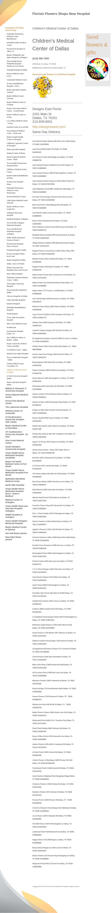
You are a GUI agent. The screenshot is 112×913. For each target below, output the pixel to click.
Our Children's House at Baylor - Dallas (16, 338)
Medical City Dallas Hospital (17, 354)
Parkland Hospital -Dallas (16, 250)
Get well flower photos (16, 533)
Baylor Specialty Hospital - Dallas (17, 383)
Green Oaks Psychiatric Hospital (16, 318)
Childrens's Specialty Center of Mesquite (17, 144)
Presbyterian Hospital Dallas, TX (15, 332)
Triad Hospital (12, 314)
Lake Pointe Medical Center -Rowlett (17, 201)
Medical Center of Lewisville (17, 127)
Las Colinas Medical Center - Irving (17, 122)
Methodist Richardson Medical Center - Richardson (15, 190)
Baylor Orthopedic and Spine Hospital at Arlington (17, 56)
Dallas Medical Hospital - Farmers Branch (16, 239)
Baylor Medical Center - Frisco (16, 75)
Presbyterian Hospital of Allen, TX (16, 50)
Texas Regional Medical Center (16, 395)
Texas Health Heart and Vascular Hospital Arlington (16, 508)
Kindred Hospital (13, 304)
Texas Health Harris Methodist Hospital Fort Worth (16, 472)
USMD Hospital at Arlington (13, 515)
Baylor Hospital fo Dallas (16, 260)
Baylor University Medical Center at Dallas (16, 345)
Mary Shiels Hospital (15, 274)
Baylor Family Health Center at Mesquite (15, 138)
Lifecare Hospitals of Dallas (17, 296)
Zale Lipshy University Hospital (15, 285)
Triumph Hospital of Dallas (17, 70)
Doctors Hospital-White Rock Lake (16, 255)
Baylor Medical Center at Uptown (16, 528)
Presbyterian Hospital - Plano (15, 183)
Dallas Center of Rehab (15, 264)
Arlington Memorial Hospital (14, 214)
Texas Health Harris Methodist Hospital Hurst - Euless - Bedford (14, 492)
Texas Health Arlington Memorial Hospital (15, 224)
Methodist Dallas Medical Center (16, 44)
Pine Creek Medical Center (17, 324)
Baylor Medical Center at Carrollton (16, 426)
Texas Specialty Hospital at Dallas (17, 291)
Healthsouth (11, 327)
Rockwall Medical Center (16, 197)
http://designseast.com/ (49, 127)
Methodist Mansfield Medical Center (15, 480)
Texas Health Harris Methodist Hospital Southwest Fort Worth (15, 63)
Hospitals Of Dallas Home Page (14, 29)
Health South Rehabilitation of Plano (17, 177)
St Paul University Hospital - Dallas (17, 377)
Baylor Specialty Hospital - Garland (17, 91)
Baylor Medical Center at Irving (16, 116)
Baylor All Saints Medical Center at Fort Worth (16, 463)
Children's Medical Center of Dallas (17, 371)
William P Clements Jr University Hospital (15, 389)
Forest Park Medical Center (15, 402)
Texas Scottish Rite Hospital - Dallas (17, 358)
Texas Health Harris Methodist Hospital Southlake (14, 455)
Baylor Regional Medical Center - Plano (16, 158)
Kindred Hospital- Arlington (17, 219)
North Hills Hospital (14, 485)
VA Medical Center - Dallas (17, 350)
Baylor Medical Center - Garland (16, 97)
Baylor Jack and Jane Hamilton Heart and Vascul (17, 269)
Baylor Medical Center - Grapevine (16, 208)
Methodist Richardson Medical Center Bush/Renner (15, 36)
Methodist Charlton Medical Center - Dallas (17, 279)
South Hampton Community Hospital (15, 448)
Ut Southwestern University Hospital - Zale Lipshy (15, 419)
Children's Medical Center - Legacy (17, 170)
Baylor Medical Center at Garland (16, 103)
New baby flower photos (13, 538)
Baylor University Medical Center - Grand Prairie (16, 109)
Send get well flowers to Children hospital (53, 74)
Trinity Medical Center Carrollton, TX (15, 365)
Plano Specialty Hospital (16, 149)
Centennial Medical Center (17, 80)
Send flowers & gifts (96, 44)
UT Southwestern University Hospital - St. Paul (16, 434)
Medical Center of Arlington (13, 501)
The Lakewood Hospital (16, 407)
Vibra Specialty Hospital (16, 300)
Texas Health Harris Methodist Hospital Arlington (14, 231)
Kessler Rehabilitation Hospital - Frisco (15, 85)
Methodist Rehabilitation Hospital (16, 308)
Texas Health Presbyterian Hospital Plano (17, 164)
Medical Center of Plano (16, 153)
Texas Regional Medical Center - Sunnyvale (16, 132)
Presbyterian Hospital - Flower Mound (15, 245)
